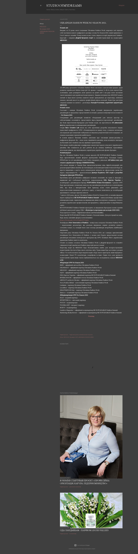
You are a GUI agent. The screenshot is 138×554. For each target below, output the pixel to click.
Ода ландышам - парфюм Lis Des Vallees (84, 530)
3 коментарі (73, 533)
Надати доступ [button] (45, 19)
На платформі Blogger (82, 545)
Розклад (91, 316)
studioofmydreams (64, 5)
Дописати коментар (75, 486)
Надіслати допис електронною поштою (81, 334)
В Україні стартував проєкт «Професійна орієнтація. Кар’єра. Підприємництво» (84, 482)
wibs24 (93, 548)
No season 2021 (45, 29)
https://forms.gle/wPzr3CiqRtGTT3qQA (74, 220)
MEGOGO (43, 26)
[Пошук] (121, 5)
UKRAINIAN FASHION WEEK (86, 337)
